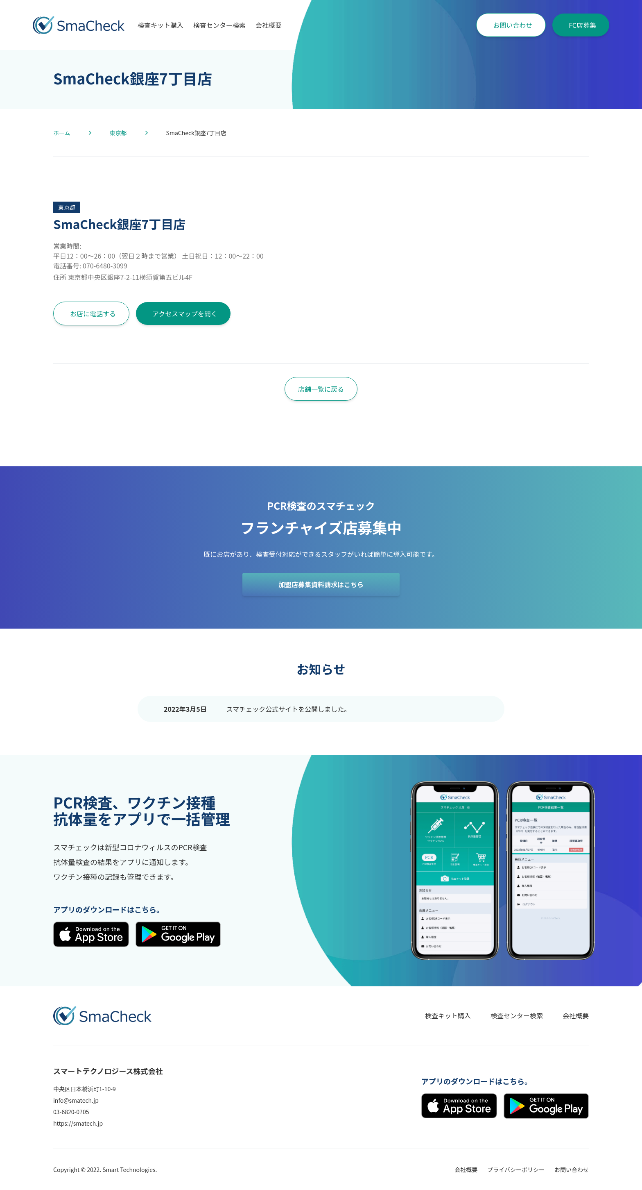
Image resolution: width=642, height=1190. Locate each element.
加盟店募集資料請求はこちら (321, 584)
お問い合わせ (512, 25)
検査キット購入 (160, 25)
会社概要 (268, 25)
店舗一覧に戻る (321, 389)
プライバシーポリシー (516, 1169)
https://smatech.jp (78, 1123)
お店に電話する (93, 313)
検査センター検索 (219, 25)
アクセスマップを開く (184, 313)
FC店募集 (582, 25)
